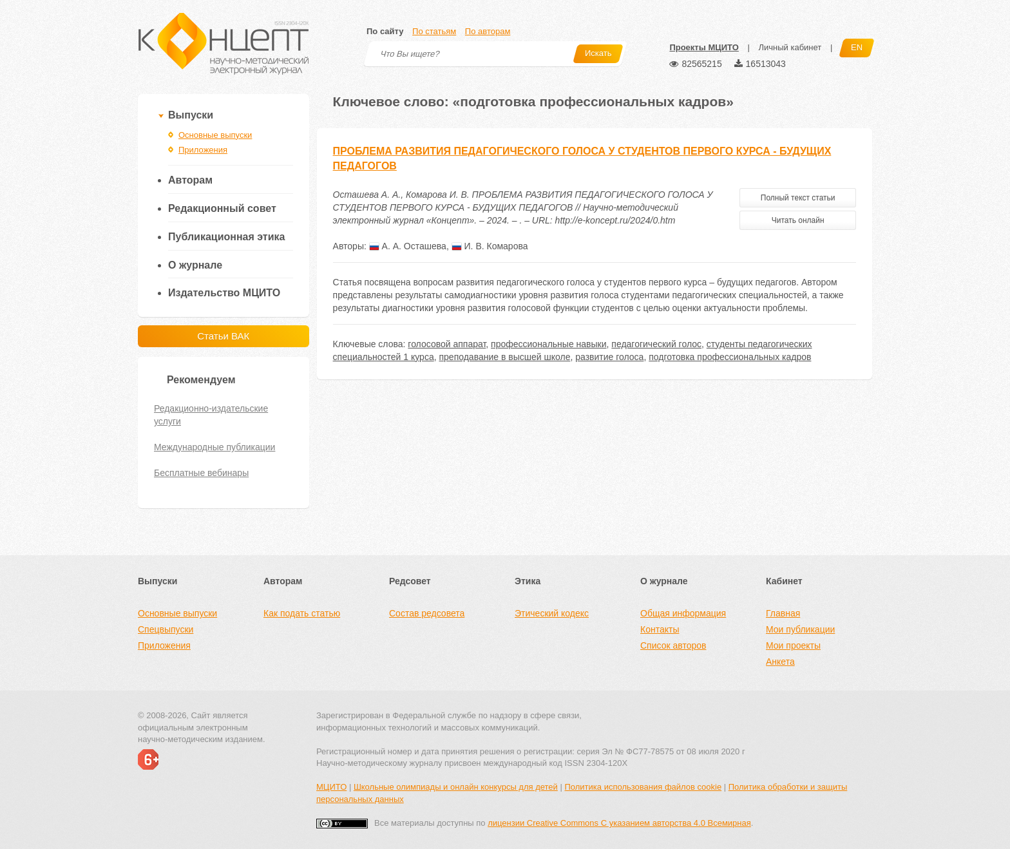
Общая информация (683, 613)
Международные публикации (214, 447)
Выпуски (190, 115)
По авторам (487, 31)
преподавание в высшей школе (504, 357)
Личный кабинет (789, 47)
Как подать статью (301, 613)
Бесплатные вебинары (201, 473)
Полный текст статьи (798, 197)
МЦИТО (331, 787)
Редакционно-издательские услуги (211, 414)
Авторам (190, 180)
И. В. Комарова (490, 246)
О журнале (195, 265)
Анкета (780, 661)
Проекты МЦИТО (703, 47)
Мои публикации (800, 629)
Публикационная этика (226, 236)
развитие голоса (609, 357)
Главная (783, 613)
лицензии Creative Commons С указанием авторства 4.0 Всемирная (619, 823)
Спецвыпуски (165, 629)
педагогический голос (656, 344)
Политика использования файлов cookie (642, 787)
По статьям (434, 31)
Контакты (659, 629)
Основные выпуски (215, 135)
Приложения (202, 150)
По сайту (385, 31)
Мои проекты (793, 645)
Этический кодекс (552, 613)
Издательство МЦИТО (224, 292)
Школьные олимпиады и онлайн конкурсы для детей (456, 787)
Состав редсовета (426, 613)
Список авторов (673, 645)
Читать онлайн (798, 220)
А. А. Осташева (407, 246)
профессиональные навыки (548, 344)
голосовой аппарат (447, 344)
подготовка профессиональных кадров (730, 357)
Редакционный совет (222, 208)
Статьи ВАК (223, 335)
